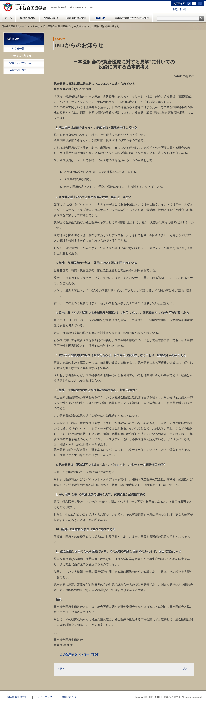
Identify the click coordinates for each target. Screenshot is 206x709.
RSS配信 (24, 79)
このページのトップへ (190, 688)
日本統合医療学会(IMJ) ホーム (8, 17)
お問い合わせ (178, 9)
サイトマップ (44, 697)
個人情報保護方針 (17, 697)
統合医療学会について (51, 17)
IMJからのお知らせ (20, 55)
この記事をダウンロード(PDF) (80, 654)
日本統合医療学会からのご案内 (132, 17)
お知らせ (100, 17)
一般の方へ (73, 12)
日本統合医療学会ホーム (14, 26)
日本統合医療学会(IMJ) (25, 7)
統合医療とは (27, 17)
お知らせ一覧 (16, 48)
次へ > (186, 668)
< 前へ (61, 668)
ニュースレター (18, 69)
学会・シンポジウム (20, 62)
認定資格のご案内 (76, 17)
